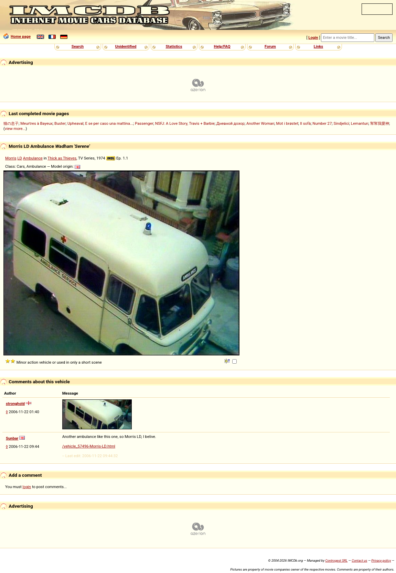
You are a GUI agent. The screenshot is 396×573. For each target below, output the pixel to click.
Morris (11, 158)
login (27, 486)
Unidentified (126, 46)
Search (78, 46)
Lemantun (359, 123)
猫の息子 (11, 123)
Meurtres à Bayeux (36, 123)
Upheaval (75, 123)
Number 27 (322, 123)
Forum (270, 46)
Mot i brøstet (287, 123)
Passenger (144, 123)
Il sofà (305, 123)
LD (19, 158)
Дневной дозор (230, 123)
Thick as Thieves (61, 158)
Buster (60, 123)
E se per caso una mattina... (109, 123)
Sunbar (12, 438)
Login (313, 37)
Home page (17, 36)
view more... (15, 128)
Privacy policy (381, 560)
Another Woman (260, 123)
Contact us (359, 560)
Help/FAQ (222, 46)
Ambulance (33, 158)
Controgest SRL (336, 560)
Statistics (173, 46)
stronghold (15, 403)
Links (318, 46)
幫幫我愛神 (379, 123)
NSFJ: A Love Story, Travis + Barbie (185, 123)
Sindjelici (341, 123)
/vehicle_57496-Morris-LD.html (88, 446)
